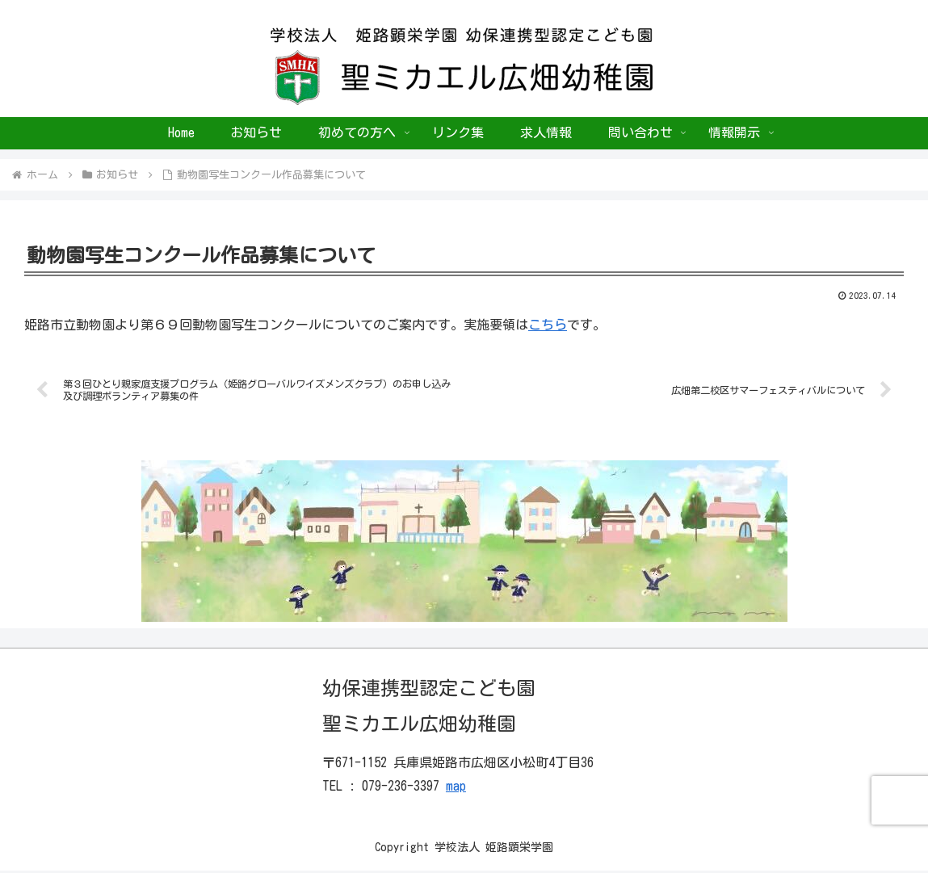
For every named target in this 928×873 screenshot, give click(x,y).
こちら (547, 324)
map (456, 787)
